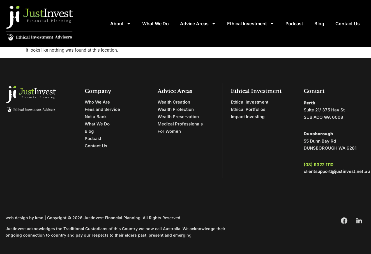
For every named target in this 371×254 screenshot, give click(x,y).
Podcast (294, 23)
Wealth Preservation (178, 116)
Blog (319, 23)
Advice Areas (198, 24)
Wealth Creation (174, 102)
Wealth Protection (176, 109)
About (120, 24)
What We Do (155, 23)
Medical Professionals (180, 124)
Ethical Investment (250, 24)
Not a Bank (96, 116)
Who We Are (97, 102)
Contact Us (347, 23)
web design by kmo (24, 217)
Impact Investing (247, 116)
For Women (169, 131)
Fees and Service (102, 109)
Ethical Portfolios (248, 109)
